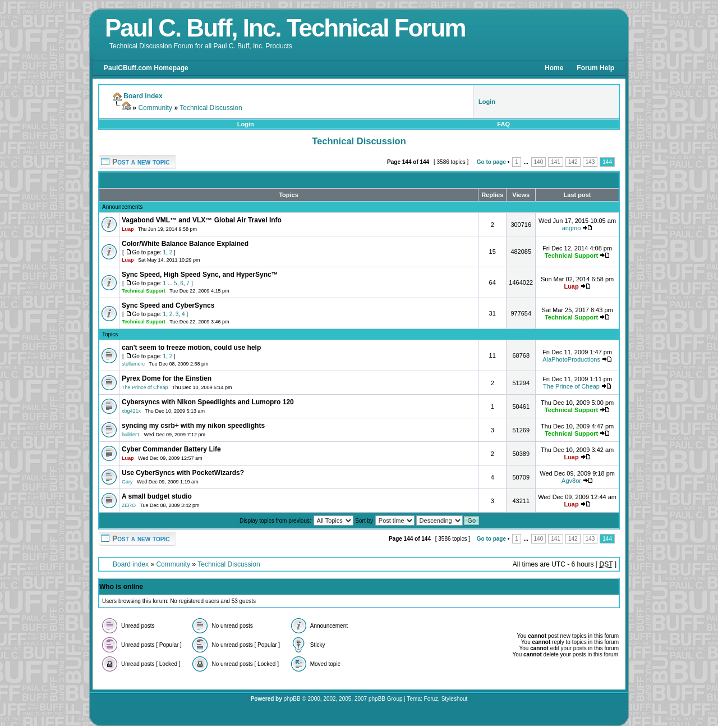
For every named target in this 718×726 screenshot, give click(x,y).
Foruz (431, 699)
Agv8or (571, 480)
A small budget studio (157, 496)
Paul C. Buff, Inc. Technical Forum (285, 28)
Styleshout (454, 699)
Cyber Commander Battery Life (171, 449)
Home (554, 68)
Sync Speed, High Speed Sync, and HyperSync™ (200, 274)
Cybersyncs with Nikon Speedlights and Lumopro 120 (208, 402)
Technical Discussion (211, 108)
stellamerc (133, 364)
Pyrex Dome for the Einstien (166, 378)
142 (573, 162)
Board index (131, 564)
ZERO (129, 505)
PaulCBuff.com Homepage (146, 68)
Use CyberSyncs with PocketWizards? (183, 473)
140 (539, 162)
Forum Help (595, 68)
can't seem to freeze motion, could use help (191, 347)
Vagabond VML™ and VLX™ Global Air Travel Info (202, 220)
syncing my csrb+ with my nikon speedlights (193, 426)
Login (245, 124)
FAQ (503, 124)
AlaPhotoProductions (571, 359)
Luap (128, 229)
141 (555, 162)
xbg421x (131, 411)
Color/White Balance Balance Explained (185, 244)
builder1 (131, 434)
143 (590, 162)
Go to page (491, 162)
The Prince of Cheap (145, 387)
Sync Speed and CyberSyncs (168, 305)
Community (155, 108)
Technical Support (571, 255)
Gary (127, 482)
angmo (571, 228)
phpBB (292, 699)
